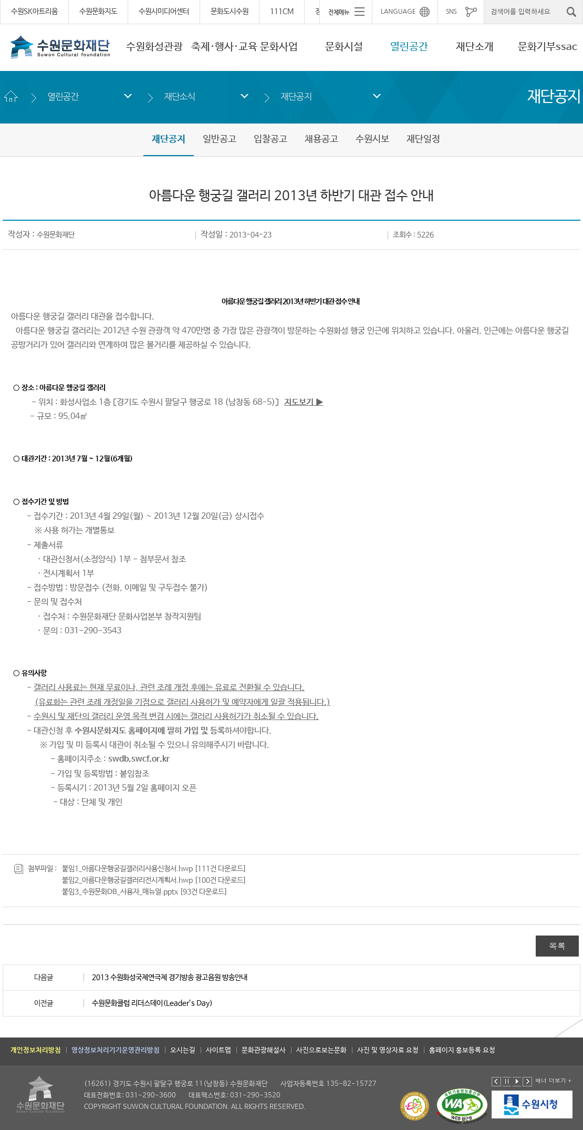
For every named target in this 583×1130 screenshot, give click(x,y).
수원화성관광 (154, 47)
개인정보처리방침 (36, 1050)
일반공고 (219, 139)
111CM (282, 11)
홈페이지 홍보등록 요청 (462, 1050)
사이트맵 (218, 1050)
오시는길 (182, 1050)
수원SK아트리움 (34, 11)
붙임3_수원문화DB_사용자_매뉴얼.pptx (120, 892)
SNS (451, 11)
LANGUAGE (398, 11)
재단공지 (295, 96)
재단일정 (423, 139)
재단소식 (179, 96)
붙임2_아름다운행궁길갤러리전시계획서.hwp (127, 880)
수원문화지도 (98, 11)
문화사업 (279, 47)
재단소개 (475, 47)
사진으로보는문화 (321, 1050)
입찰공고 (270, 139)
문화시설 (344, 47)
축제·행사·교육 (224, 47)
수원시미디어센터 (164, 11)
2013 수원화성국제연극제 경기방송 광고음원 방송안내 (169, 977)
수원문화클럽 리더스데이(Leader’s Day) (152, 1003)
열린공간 (409, 47)
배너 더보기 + (553, 1080)
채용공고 (321, 139)
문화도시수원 (229, 11)
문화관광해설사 (264, 1050)
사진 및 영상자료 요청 (388, 1050)
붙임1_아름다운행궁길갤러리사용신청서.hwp (127, 869)
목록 (557, 946)
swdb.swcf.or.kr (139, 759)
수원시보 (372, 139)
